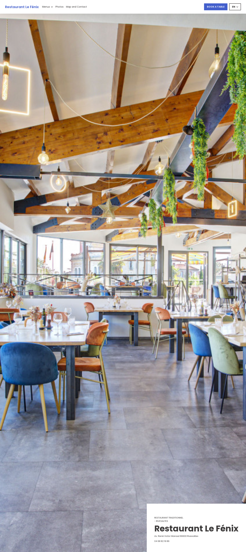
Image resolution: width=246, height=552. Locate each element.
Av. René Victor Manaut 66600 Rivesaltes (191, 536)
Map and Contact (76, 6)
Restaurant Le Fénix (22, 7)
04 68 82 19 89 (161, 541)
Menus (47, 6)
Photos (59, 6)
